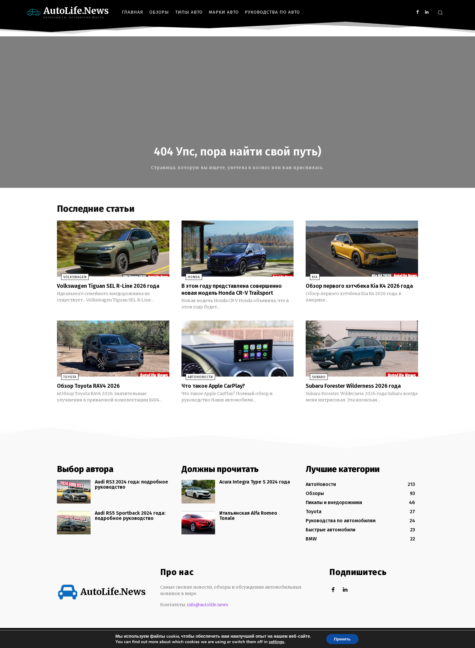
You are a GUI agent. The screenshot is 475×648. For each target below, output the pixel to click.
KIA (310, 279)
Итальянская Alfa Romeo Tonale (248, 523)
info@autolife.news (207, 612)
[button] (440, 12)
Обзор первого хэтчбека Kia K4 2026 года (358, 291)
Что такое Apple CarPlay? (217, 393)
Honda (190, 279)
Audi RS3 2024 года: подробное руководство (131, 492)
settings (274, 641)
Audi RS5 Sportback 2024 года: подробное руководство (130, 523)
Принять (342, 638)
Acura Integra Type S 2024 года (254, 489)
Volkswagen (70, 279)
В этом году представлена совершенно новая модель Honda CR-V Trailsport (236, 294)
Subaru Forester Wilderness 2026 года (359, 393)
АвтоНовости (196, 385)
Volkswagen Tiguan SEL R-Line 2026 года (106, 291)
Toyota (65, 385)
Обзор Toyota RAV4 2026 (91, 393)
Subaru (314, 385)
